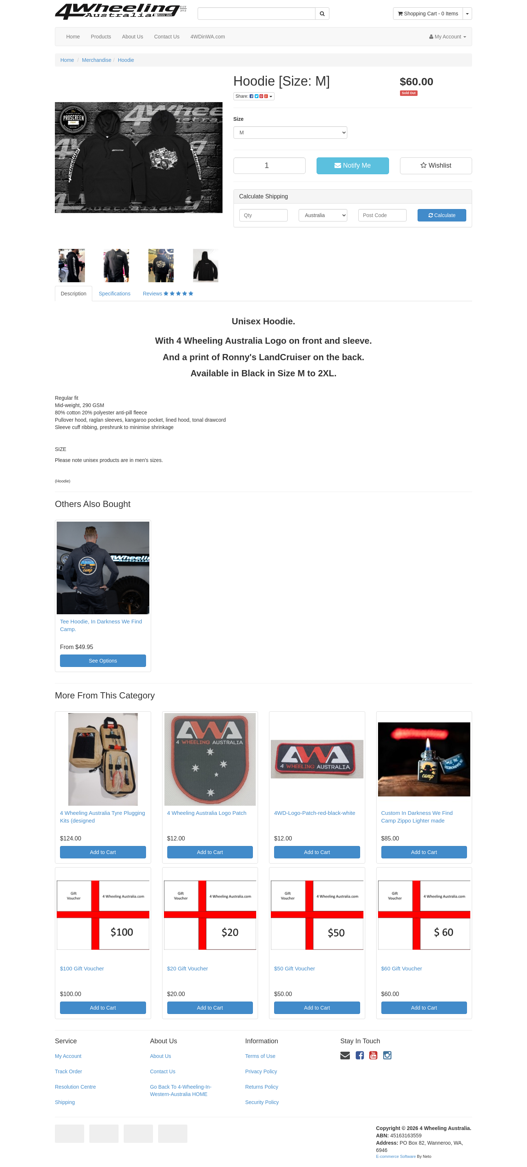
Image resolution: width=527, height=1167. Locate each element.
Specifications (114, 294)
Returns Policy (261, 1087)
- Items (428, 13)
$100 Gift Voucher (82, 968)
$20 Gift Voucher (187, 968)
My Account (68, 1056)
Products (101, 37)
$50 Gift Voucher (294, 968)
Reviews (168, 294)
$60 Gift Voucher (401, 968)
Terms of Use (260, 1056)
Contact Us (166, 37)
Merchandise (96, 60)
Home (73, 37)
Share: (254, 96)
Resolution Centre (75, 1087)
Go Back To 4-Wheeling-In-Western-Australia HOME (181, 1090)
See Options (103, 661)
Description (73, 294)
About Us (132, 37)
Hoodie (126, 60)
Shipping (65, 1102)
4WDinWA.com (207, 37)
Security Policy (262, 1102)
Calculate (442, 215)
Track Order (68, 1071)
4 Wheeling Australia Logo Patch (207, 813)
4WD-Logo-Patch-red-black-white (314, 813)
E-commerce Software (396, 1156)
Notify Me (352, 165)
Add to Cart (103, 852)
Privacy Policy (261, 1071)
